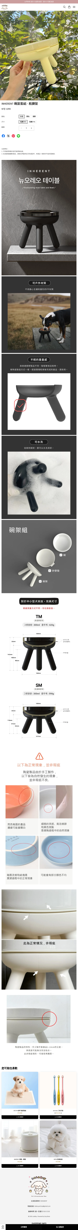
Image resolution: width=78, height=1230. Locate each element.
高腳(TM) (32, 122)
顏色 (3, 116)
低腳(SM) (23, 122)
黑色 (27, 116)
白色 (21, 116)
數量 (3, 127)
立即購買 (24, 1227)
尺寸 (3, 122)
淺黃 (34, 116)
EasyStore (47, 1216)
